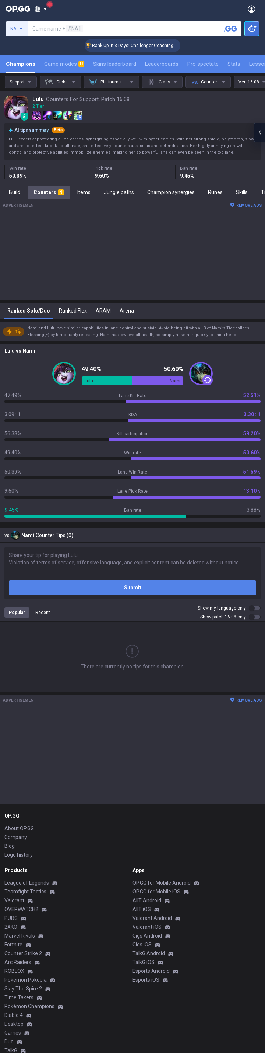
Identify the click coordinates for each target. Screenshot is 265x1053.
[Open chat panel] (259, 132)
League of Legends (26, 883)
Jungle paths (119, 192)
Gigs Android (147, 936)
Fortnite (13, 944)
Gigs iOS (142, 944)
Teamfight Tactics (25, 892)
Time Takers (18, 997)
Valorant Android (152, 918)
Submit (132, 587)
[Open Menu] (251, 8)
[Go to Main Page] (18, 9)
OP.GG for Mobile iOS (156, 892)
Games (12, 1033)
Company (15, 837)
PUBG (11, 918)
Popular (17, 612)
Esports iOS (145, 980)
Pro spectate (203, 64)
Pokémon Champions (29, 1006)
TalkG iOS (143, 962)
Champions (20, 64)
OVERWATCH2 (21, 909)
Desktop (14, 1024)
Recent (42, 612)
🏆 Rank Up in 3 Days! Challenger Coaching (137, 45)
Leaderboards (162, 64)
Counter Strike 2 (23, 953)
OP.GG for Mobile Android (161, 883)
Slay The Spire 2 (23, 989)
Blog (9, 846)
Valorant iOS (147, 927)
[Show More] (40, 8)
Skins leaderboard (114, 64)
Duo (9, 1042)
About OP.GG (19, 828)
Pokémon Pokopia (25, 980)
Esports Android (151, 971)
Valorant (14, 900)
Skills (242, 192)
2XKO (10, 927)
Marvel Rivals (19, 936)
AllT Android (146, 900)
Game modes (64, 64)
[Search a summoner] (230, 28)
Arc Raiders (17, 962)
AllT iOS (141, 909)
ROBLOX (14, 971)
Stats (233, 64)
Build (14, 192)
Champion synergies (171, 192)
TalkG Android (148, 953)
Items (84, 192)
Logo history (18, 855)
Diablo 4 (13, 1015)
